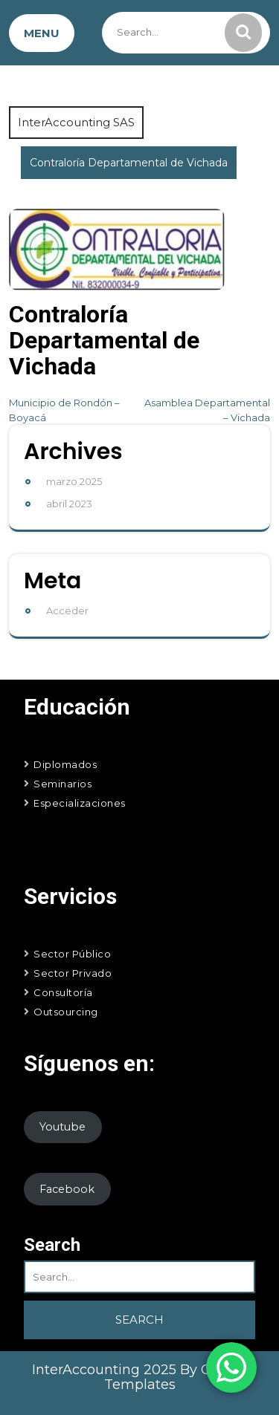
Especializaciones (79, 803)
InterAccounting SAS (76, 122)
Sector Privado (72, 973)
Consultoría (63, 992)
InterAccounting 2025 (106, 1370)
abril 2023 (69, 504)
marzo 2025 (74, 481)
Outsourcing (65, 1012)
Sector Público (72, 954)
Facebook (66, 1189)
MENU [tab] (42, 33)
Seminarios (62, 784)
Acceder (67, 611)
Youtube (62, 1126)
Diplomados (65, 764)
